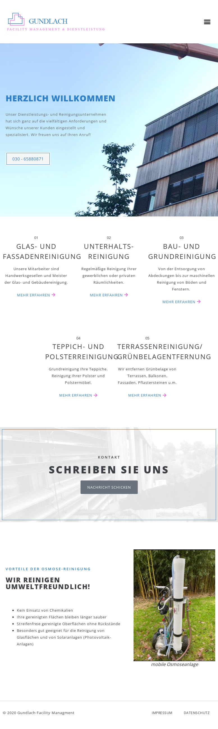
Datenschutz (197, 716)
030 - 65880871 (28, 172)
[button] (207, 21)
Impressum (162, 716)
